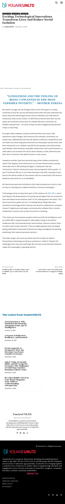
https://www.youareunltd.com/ (22, 418)
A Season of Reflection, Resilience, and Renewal (16, 337)
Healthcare (16, 14)
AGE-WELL (52, 193)
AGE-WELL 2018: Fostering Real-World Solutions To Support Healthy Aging (49, 272)
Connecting (6, 14)
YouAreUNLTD (9, 27)
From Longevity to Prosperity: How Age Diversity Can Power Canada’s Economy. (14, 351)
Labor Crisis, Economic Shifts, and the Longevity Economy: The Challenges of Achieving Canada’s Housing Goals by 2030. (17, 366)
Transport (24, 14)
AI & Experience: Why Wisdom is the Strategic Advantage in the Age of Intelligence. (16, 325)
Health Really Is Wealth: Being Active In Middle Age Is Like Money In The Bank (15, 272)
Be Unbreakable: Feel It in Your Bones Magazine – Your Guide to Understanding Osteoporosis (17, 382)
